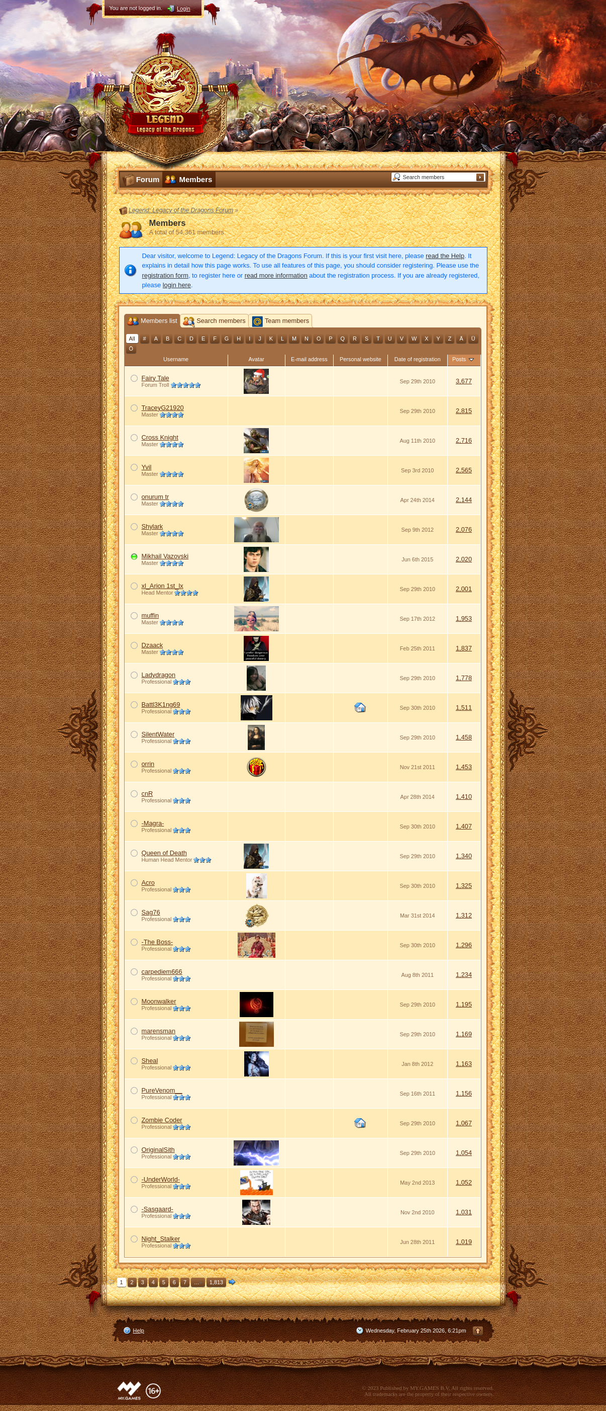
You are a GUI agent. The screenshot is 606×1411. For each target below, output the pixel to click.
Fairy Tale (155, 378)
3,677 (464, 381)
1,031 (464, 1212)
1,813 (216, 1282)
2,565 (464, 470)
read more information (276, 275)
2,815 (464, 410)
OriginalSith (158, 1149)
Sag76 (151, 912)
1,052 (464, 1182)
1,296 (464, 945)
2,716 (464, 440)
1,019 (464, 1242)
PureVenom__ (162, 1090)
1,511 (464, 707)
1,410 (464, 796)
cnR (147, 793)
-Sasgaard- (157, 1209)
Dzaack (152, 645)
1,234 (464, 974)
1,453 (464, 767)
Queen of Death (164, 853)
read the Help (445, 256)
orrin (148, 764)
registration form (165, 275)
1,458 (464, 737)
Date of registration (417, 359)
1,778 (464, 678)
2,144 (464, 500)
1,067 (464, 1123)
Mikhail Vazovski (165, 556)
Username (175, 359)
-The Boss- (157, 942)
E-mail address (309, 359)
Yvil (147, 467)
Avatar (256, 359)
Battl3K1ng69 (161, 704)
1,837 (464, 648)
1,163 (464, 1063)
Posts (463, 359)
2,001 (464, 589)
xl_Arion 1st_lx (162, 586)
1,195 (464, 1004)
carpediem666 (162, 971)
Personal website (360, 359)
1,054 (464, 1152)
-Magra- (153, 823)
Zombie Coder (162, 1120)
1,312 (464, 915)
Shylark (152, 526)
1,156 (464, 1093)
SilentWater (158, 734)
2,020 (464, 559)
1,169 (464, 1034)
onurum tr (155, 497)
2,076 (464, 529)
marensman (159, 1031)
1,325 (464, 885)
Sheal (150, 1060)
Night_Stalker (161, 1238)
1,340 (464, 856)
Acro (148, 882)
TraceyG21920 (163, 407)
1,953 (464, 618)
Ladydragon (159, 675)
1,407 (464, 826)
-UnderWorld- (161, 1179)
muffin (150, 615)
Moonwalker (159, 1001)
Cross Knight (160, 437)
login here (177, 285)
